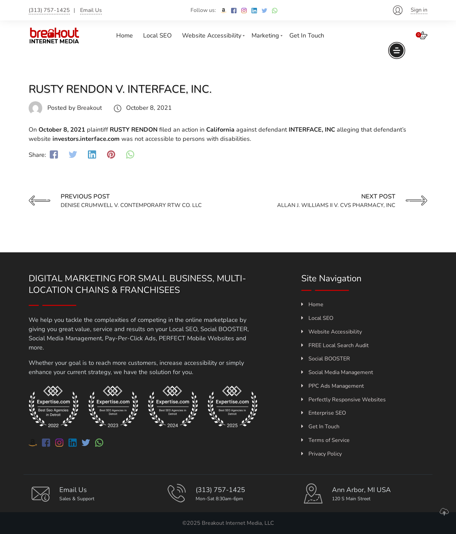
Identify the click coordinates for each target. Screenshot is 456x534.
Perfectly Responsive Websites (343, 399)
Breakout (89, 108)
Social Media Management (337, 372)
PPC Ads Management (332, 386)
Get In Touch (306, 35)
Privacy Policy (321, 454)
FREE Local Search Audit (335, 345)
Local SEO (157, 35)
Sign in (419, 10)
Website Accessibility (211, 35)
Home (124, 35)
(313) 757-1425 (49, 10)
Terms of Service (325, 440)
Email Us (91, 10)
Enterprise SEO (323, 413)
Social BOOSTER (325, 358)
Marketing (265, 35)
